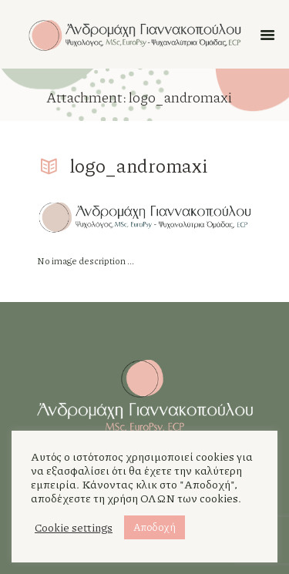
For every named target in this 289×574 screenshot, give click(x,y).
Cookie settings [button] (74, 528)
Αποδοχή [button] (154, 527)
